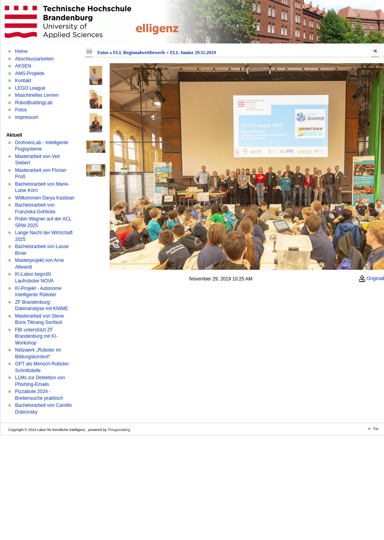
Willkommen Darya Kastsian (44, 198)
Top (375, 429)
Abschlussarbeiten (34, 59)
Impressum (26, 117)
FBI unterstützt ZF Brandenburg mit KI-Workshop (36, 336)
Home (21, 51)
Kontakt (23, 80)
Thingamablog (119, 430)
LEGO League (30, 88)
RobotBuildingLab (34, 102)
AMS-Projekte (29, 73)
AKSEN (23, 66)
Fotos (21, 110)
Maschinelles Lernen (37, 95)
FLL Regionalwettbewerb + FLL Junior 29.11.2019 (164, 52)
